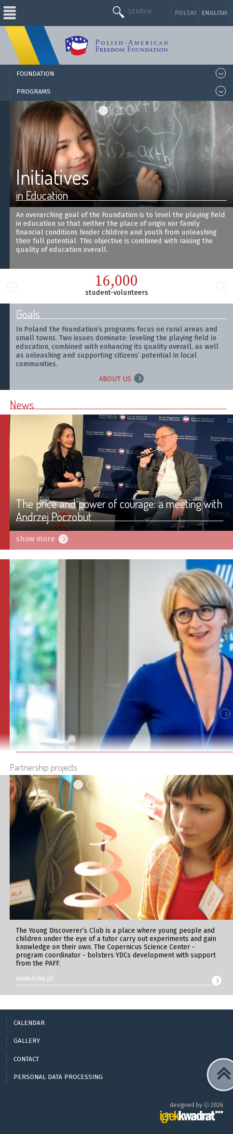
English (214, 13)
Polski (185, 13)
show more (35, 538)
